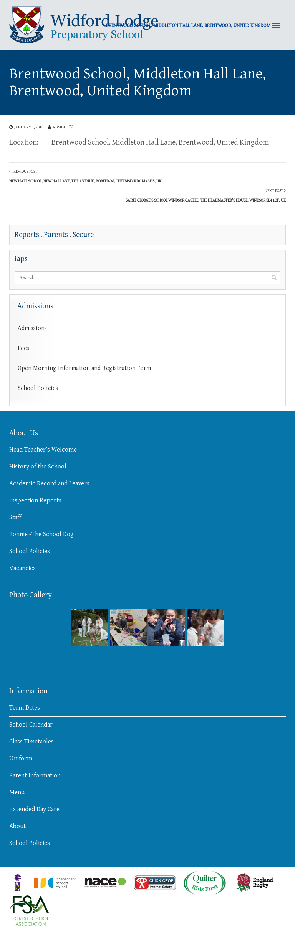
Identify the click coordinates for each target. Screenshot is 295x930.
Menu (17, 792)
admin (59, 127)
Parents (56, 234)
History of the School (37, 466)
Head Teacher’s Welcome (43, 449)
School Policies (38, 388)
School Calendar (31, 724)
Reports (27, 234)
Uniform (20, 758)
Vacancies (22, 568)
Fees (23, 348)
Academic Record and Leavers (49, 483)
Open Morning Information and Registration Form (84, 368)
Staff (15, 517)
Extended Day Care (34, 809)
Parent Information (35, 775)
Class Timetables (31, 741)
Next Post (206, 195)
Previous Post (85, 176)
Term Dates (24, 708)
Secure (83, 234)
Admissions (32, 328)
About (17, 826)
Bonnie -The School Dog (41, 534)
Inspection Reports (35, 500)
